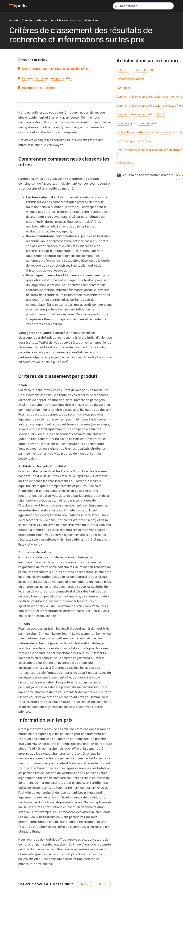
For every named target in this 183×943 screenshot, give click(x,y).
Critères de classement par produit (47, 78)
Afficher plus (125, 163)
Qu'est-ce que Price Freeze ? (135, 141)
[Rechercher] (143, 5)
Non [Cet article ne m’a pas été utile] (104, 884)
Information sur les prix (39, 88)
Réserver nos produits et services (77, 20)
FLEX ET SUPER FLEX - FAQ (135, 70)
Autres (49, 20)
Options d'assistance (130, 79)
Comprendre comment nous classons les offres (55, 69)
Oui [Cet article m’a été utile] (85, 884)
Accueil (13, 20)
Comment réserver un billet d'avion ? (141, 114)
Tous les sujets (32, 20)
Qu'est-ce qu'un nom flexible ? (136, 123)
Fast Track (123, 88)
